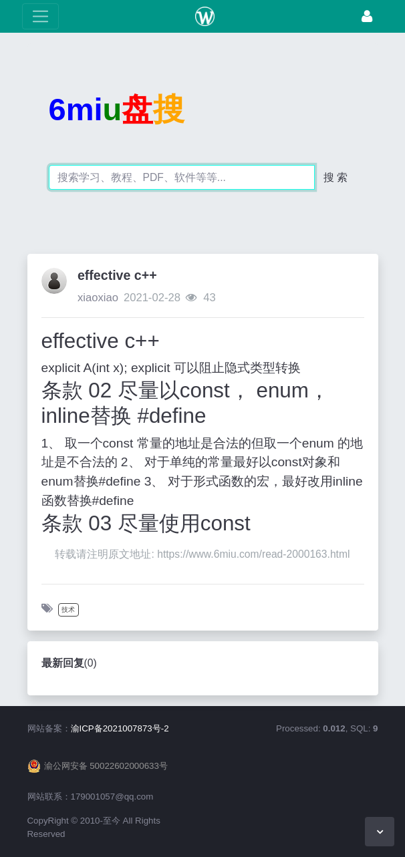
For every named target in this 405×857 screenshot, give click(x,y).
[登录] (367, 16)
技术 (68, 609)
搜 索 (335, 177)
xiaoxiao (98, 297)
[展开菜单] (40, 16)
